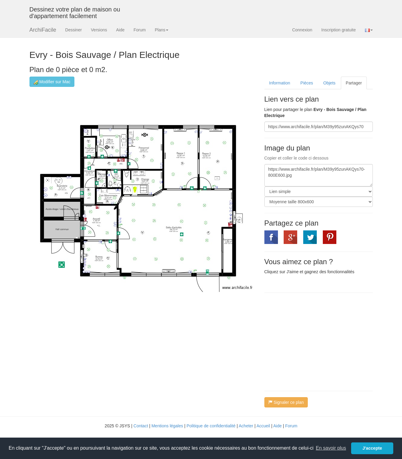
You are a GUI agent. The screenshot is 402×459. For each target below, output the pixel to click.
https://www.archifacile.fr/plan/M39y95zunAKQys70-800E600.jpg (318, 175)
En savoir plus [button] (331, 448)
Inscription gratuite (338, 29)
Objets (329, 83)
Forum (140, 29)
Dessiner (73, 29)
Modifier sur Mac (51, 81)
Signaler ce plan (286, 402)
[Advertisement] (315, 341)
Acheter (246, 425)
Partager (354, 83)
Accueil (263, 425)
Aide (120, 29)
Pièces (307, 83)
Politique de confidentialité (210, 425)
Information (279, 83)
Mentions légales (167, 425)
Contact (140, 425)
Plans (161, 29)
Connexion (302, 29)
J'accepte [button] (372, 448)
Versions (99, 29)
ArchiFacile (43, 30)
